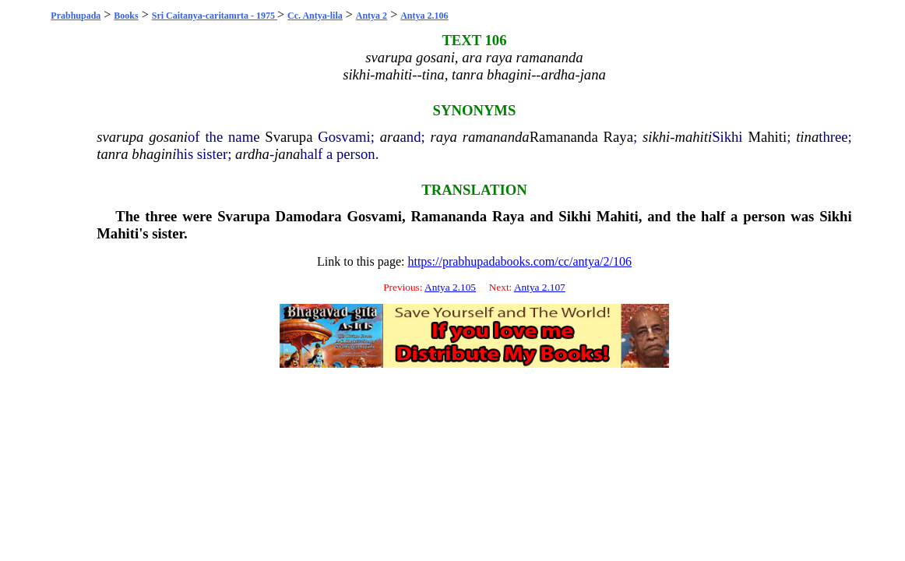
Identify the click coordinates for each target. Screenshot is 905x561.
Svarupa (288, 137)
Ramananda (564, 137)
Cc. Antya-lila (315, 15)
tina (807, 137)
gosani (168, 137)
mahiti (693, 137)
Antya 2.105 (450, 287)
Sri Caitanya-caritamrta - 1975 (214, 15)
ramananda (496, 137)
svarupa (120, 137)
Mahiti (767, 137)
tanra (112, 154)
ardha (252, 154)
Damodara (309, 216)
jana (287, 154)
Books (126, 15)
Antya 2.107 (539, 287)
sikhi (656, 137)
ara (390, 137)
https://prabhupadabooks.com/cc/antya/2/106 (519, 261)
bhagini (154, 154)
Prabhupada (75, 15)
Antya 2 (371, 15)
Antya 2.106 (424, 15)
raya (444, 137)
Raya (618, 137)
